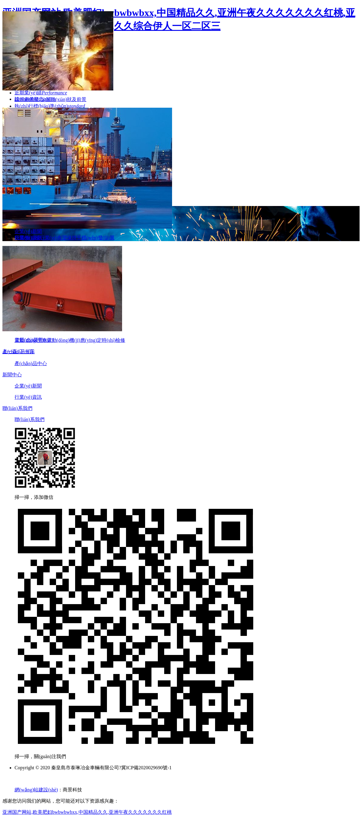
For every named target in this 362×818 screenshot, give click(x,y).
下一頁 (26, 351)
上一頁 (9, 351)
